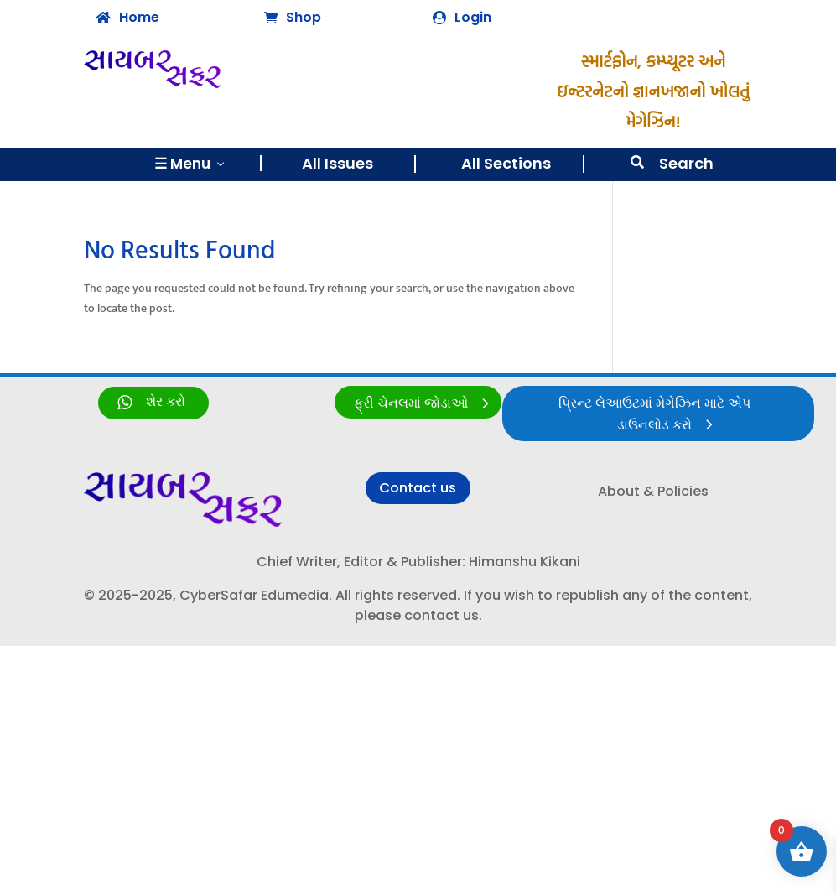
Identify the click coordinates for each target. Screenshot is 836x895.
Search (686, 163)
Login (472, 17)
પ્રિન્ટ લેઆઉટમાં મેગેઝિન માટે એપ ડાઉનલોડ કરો (654, 415)
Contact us (418, 490)
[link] (153, 403)
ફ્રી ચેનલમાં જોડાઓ (411, 404)
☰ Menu (190, 164)
